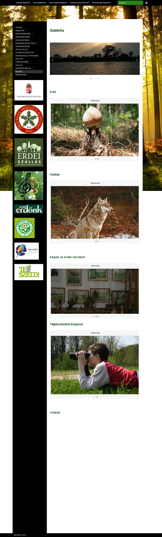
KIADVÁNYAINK (21, 75)
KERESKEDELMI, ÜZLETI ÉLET (27, 43)
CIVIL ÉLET (19, 65)
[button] (90, 78)
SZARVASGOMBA (22, 62)
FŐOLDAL (19, 27)
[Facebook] (146, 3)
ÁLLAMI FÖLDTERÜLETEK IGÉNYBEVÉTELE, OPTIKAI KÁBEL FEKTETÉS (27, 56)
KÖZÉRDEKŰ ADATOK (24, 68)
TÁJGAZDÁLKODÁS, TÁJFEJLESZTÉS (23, 48)
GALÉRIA (19, 72)
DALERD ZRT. (21, 31)
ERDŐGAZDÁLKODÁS (24, 34)
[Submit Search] (141, 3)
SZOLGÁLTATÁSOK (23, 40)
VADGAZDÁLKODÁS (23, 37)
